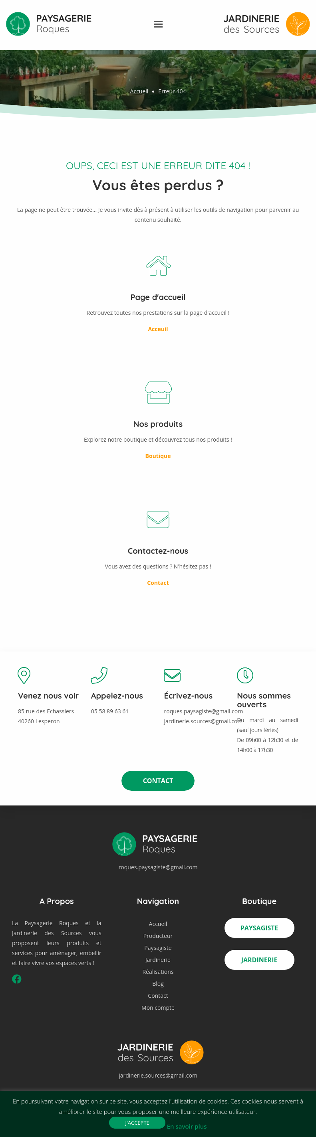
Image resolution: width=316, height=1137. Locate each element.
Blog (158, 983)
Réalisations (157, 971)
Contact (158, 780)
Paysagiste (157, 947)
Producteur (158, 936)
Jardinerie (158, 959)
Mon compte (158, 1007)
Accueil (139, 91)
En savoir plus (187, 1126)
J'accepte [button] (137, 1122)
